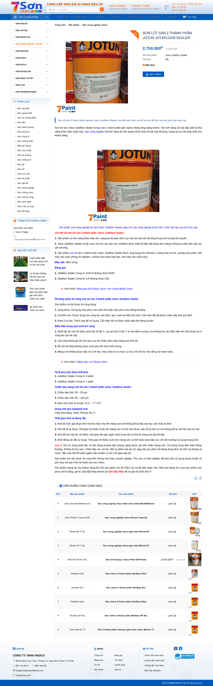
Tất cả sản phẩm (28, 16)
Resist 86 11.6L (77, 531)
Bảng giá (62, 17)
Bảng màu (79, 17)
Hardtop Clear (77, 601)
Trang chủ (60, 24)
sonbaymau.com (23, 675)
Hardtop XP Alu (77, 615)
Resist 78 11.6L (77, 545)
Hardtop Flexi (77, 573)
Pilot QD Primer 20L (77, 559)
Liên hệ (167, 17)
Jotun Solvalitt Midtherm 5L (77, 503)
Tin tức (113, 17)
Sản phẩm (74, 24)
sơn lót (73, 253)
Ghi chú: (150, 65)
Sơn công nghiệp (94, 131)
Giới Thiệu (151, 17)
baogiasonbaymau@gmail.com (29, 670)
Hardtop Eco (77, 587)
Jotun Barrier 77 (77, 629)
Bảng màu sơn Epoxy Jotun (92, 361)
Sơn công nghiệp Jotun (95, 24)
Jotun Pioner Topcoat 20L (77, 517)
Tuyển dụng (131, 17)
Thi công (97, 17)
